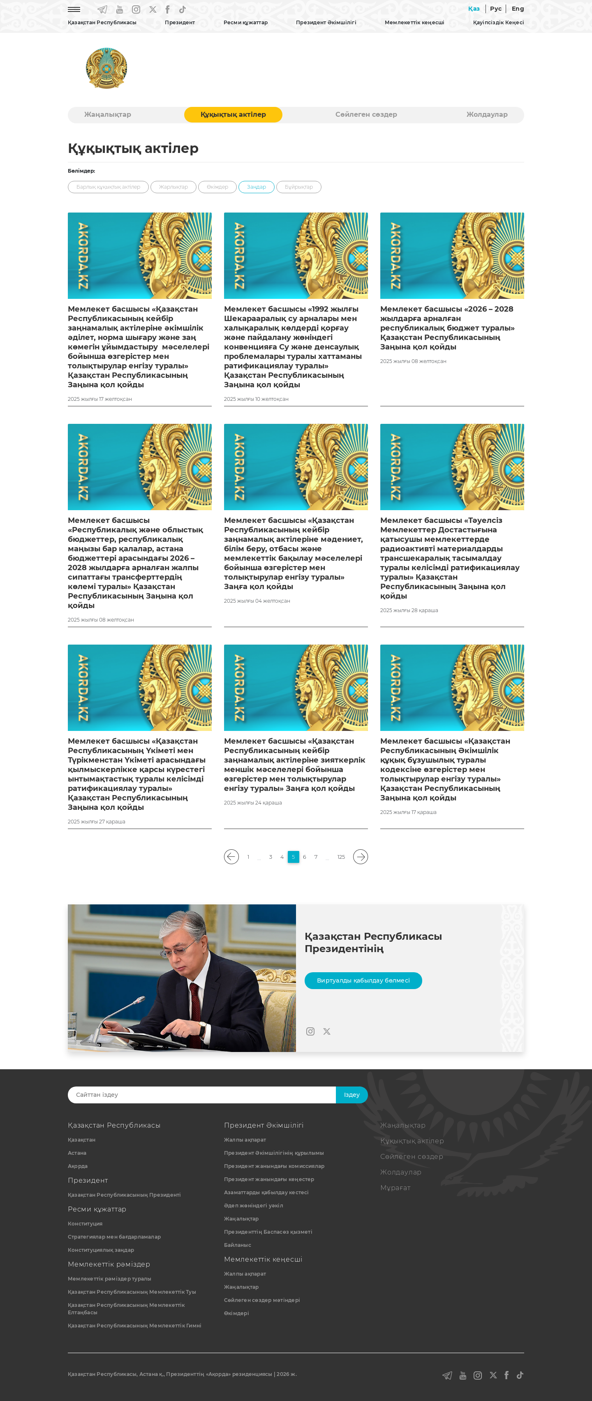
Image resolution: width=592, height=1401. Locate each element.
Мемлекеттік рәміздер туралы (109, 1279)
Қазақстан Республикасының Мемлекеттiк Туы (132, 1292)
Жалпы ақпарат (245, 1140)
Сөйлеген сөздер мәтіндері (262, 1300)
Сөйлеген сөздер (366, 114)
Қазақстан (81, 1140)
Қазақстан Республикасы (102, 22)
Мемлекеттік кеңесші (415, 22)
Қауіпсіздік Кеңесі (498, 22)
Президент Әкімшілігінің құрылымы (274, 1153)
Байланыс (237, 1245)
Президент (180, 22)
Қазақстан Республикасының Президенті (124, 1195)
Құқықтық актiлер (233, 114)
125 (341, 857)
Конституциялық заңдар (101, 1250)
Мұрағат (395, 1188)
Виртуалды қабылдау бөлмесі (363, 980)
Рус (496, 8)
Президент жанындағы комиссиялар (274, 1166)
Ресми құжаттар (246, 22)
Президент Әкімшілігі (326, 22)
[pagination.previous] (232, 856)
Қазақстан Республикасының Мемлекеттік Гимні (134, 1325)
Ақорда (78, 1166)
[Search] (208, 1095)
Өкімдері (236, 1313)
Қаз (474, 8)
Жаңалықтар (107, 114)
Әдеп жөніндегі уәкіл (253, 1205)
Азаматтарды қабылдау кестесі (266, 1192)
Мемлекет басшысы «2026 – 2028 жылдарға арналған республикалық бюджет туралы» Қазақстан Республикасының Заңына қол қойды (447, 328)
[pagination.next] (361, 856)
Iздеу (352, 1094)
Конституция (85, 1224)
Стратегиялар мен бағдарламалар (114, 1237)
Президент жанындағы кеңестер (269, 1179)
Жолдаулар (487, 114)
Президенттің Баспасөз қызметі (268, 1232)
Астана (77, 1153)
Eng (518, 8)
